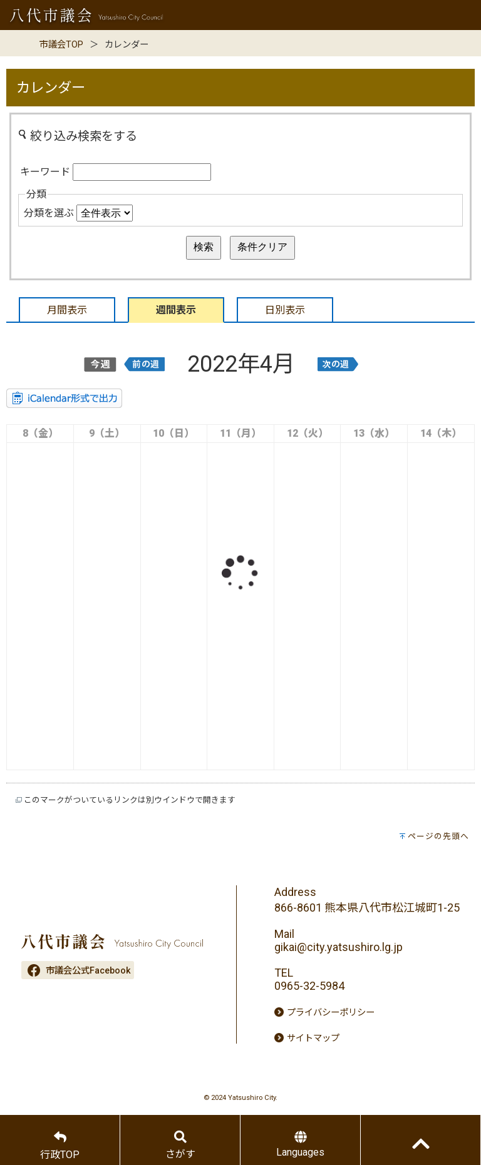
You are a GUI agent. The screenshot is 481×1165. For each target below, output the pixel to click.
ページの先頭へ (438, 836)
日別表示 (285, 310)
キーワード (45, 172)
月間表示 (67, 310)
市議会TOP (61, 44)
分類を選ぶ (49, 213)
